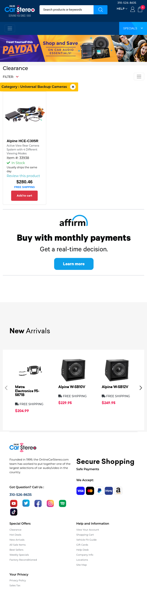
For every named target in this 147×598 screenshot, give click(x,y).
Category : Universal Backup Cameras (39, 87)
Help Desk (82, 549)
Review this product (23, 176)
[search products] (67, 9)
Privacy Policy (17, 580)
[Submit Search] (100, 9)
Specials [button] (133, 28)
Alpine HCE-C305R (22, 141)
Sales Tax (14, 585)
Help (121, 9)
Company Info (84, 554)
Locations (82, 559)
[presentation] (6, 387)
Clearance (15, 529)
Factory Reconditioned (23, 559)
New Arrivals (16, 539)
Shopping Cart (85, 534)
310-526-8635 (126, 3)
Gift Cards (82, 544)
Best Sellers (16, 549)
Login (132, 10)
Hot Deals (15, 534)
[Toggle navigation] (10, 28)
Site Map (81, 564)
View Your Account (87, 529)
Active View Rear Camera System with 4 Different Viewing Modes (23, 149)
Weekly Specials (19, 554)
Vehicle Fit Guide (86, 539)
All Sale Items (17, 544)
